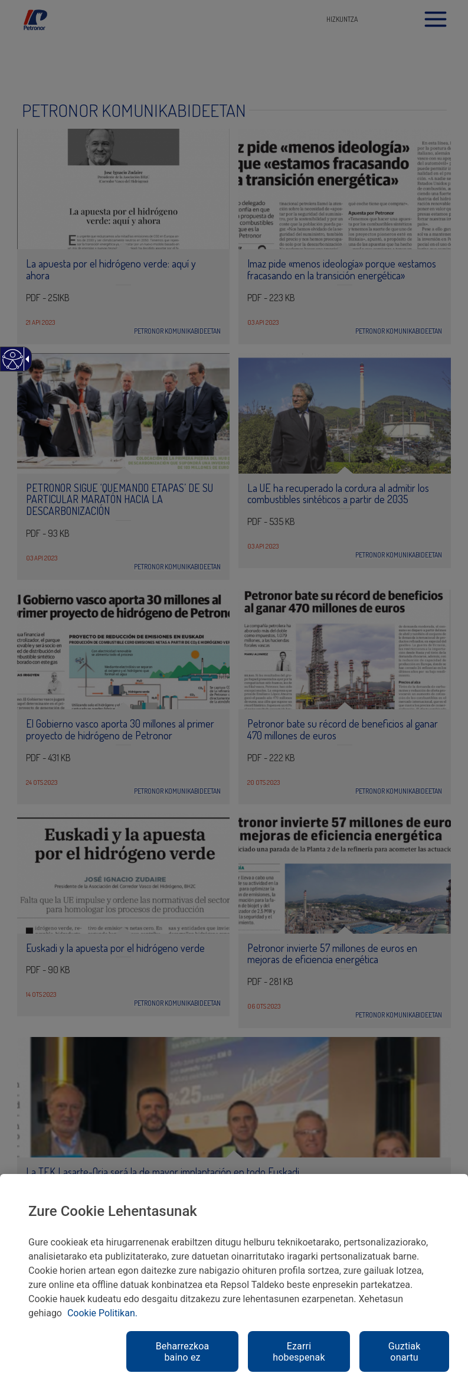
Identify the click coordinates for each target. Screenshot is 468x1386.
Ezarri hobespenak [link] (299, 1352)
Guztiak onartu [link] (404, 1352)
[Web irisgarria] (12, 365)
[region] (234, 1280)
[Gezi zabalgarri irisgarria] (25, 359)
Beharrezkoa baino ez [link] (183, 1352)
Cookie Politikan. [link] (102, 1313)
